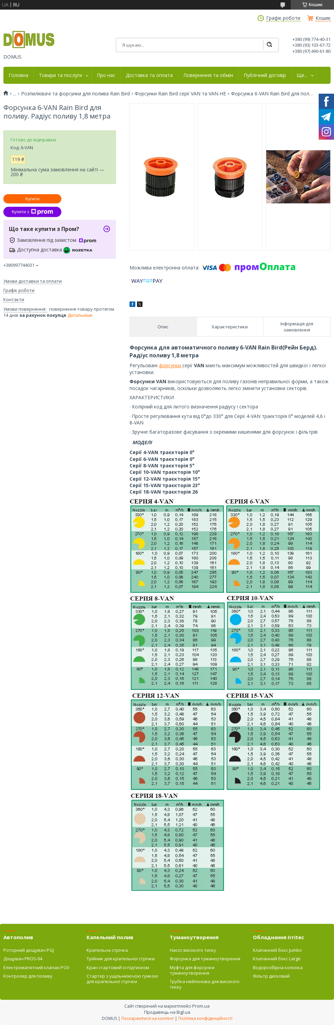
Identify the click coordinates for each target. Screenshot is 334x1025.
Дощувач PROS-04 (22, 959)
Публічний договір (265, 75)
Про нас (106, 75)
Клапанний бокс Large (277, 959)
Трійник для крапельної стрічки (121, 959)
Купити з (32, 212)
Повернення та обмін (208, 75)
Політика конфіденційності (205, 1018)
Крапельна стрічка (107, 950)
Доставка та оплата (149, 75)
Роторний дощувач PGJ (28, 950)
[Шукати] (269, 45)
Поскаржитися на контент (147, 1018)
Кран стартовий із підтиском (118, 967)
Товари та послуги (60, 75)
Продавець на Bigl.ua (167, 1012)
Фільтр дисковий (271, 976)
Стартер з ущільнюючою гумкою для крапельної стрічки (122, 978)
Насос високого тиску (193, 950)
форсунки (170, 365)
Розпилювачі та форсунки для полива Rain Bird (75, 94)
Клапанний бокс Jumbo (277, 950)
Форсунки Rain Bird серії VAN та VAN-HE (180, 94)
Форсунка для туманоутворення (205, 959)
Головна (18, 75)
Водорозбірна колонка (278, 967)
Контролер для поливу (27, 976)
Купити (32, 198)
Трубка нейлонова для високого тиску (205, 984)
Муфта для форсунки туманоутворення (192, 970)
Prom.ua (201, 1006)
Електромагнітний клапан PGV (36, 967)
